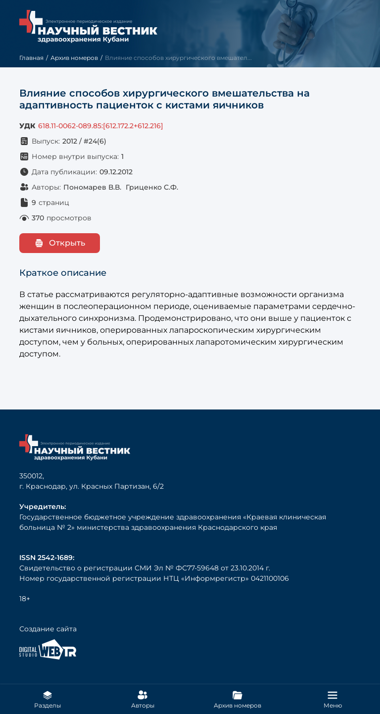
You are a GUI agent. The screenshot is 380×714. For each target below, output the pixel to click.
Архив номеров (74, 57)
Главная (31, 57)
